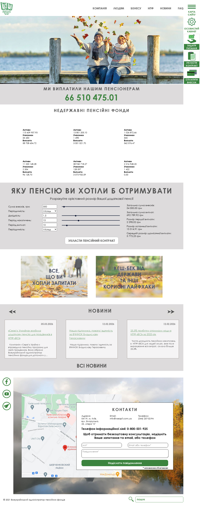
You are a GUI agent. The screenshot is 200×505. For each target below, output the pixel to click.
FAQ (180, 8)
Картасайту (191, 11)
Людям (118, 8)
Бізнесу (136, 8)
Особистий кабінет (191, 28)
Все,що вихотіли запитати (54, 277)
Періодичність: (16, 211)
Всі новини (92, 366)
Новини (165, 8)
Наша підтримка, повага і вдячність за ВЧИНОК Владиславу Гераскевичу (91, 334)
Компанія (100, 8)
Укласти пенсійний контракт (91, 240)
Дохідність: (14, 215)
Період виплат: (17, 224)
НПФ (151, 8)
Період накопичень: (19, 220)
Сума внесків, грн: (19, 206)
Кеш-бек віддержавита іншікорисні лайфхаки (129, 277)
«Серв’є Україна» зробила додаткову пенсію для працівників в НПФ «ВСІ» (30, 334)
